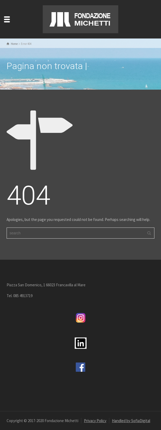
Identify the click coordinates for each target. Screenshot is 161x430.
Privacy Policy (95, 420)
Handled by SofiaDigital (131, 420)
